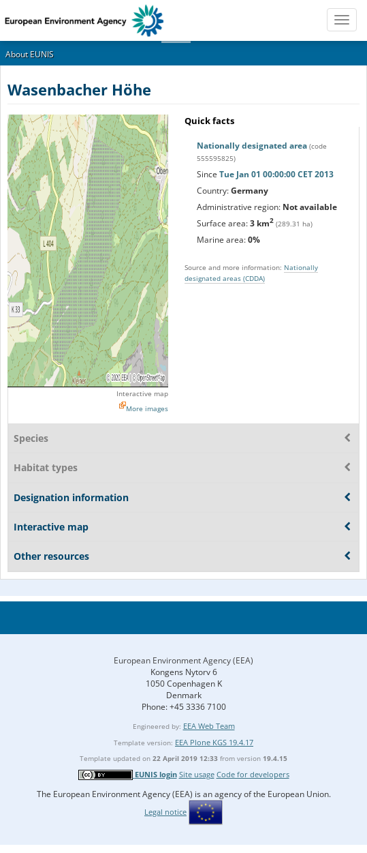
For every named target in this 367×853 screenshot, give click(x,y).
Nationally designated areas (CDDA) (251, 272)
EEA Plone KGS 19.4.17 (214, 742)
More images (147, 408)
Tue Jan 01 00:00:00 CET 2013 (276, 174)
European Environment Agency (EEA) (183, 660)
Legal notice (165, 812)
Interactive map (142, 393)
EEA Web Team (209, 726)
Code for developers (253, 774)
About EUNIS (29, 54)
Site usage (196, 774)
